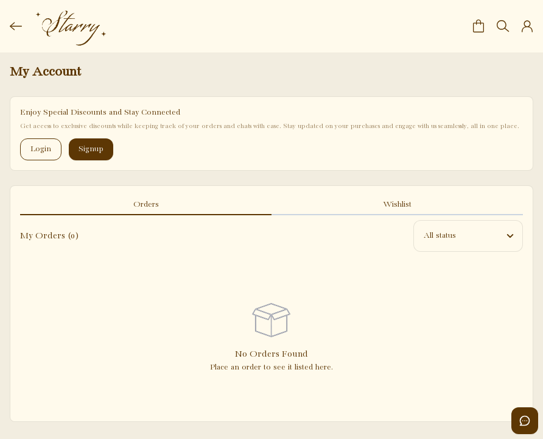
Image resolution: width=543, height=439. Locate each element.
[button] (478, 26)
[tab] (146, 205)
